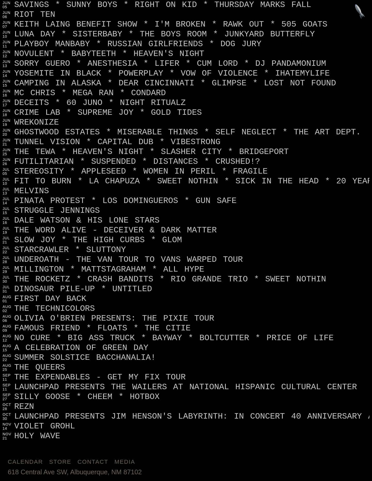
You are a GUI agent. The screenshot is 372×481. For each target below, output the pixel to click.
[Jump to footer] (360, 12)
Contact (93, 462)
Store (60, 462)
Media (124, 462)
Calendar (25, 462)
